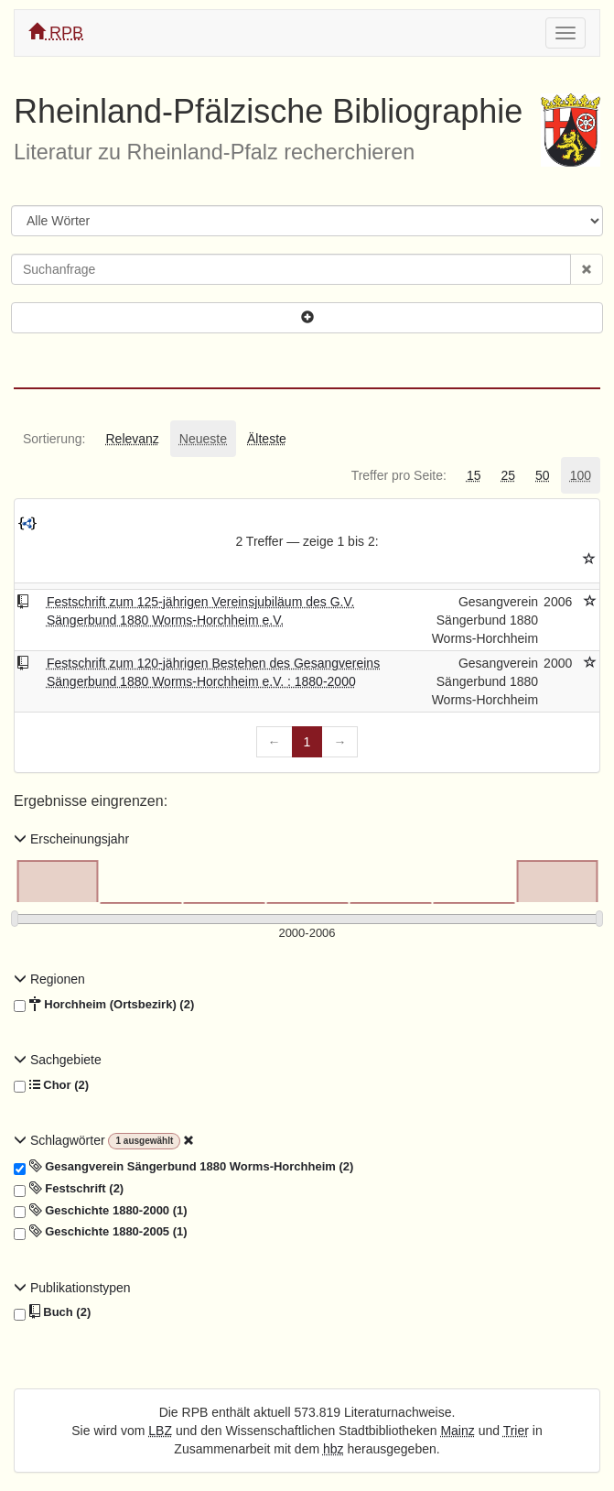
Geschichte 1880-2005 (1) (101, 1232)
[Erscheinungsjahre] (307, 933)
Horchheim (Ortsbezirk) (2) (104, 1004)
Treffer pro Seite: (399, 475)
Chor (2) (51, 1085)
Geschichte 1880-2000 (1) (101, 1211)
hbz (333, 1449)
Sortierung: (54, 438)
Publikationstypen (72, 1287)
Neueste (203, 438)
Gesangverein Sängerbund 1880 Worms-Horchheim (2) (183, 1167)
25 (508, 475)
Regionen (49, 979)
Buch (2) (52, 1312)
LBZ (160, 1430)
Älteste (266, 438)
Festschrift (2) (69, 1189)
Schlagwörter (61, 1140)
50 (542, 475)
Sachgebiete (58, 1059)
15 (474, 475)
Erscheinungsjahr (71, 839)
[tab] (54, 438)
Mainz (457, 1430)
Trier (516, 1430)
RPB (55, 32)
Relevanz (131, 438)
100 (580, 475)
